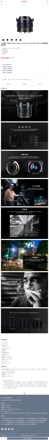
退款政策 (11, 400)
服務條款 (19, 400)
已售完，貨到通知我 (27, 438)
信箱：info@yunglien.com (6, 411)
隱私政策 (15, 400)
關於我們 (7, 400)
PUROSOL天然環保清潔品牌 (19, 424)
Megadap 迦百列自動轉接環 (41, 420)
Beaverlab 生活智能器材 (40, 422)
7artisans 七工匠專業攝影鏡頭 (7, 422)
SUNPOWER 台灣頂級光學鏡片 (7, 418)
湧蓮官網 (3, 400)
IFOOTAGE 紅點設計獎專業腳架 (18, 420)
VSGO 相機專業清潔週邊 (18, 422)
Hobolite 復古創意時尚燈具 (41, 418)
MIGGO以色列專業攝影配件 (31, 424)
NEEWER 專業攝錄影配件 (6, 420)
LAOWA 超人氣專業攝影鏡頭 (30, 418)
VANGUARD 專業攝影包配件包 (7, 424)
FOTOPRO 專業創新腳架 (19, 418)
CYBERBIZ (37, 435)
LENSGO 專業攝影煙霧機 (29, 422)
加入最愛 (4, 79)
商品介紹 (9, 84)
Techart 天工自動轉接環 (30, 420)
